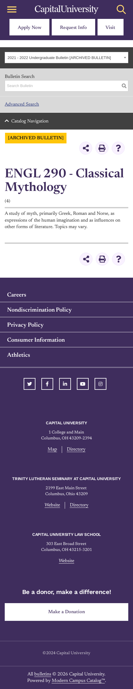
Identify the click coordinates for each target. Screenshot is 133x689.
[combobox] (66, 57)
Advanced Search (22, 104)
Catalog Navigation (29, 121)
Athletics (18, 355)
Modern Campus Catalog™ (78, 680)
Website (52, 505)
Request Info (73, 27)
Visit (110, 27)
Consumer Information (36, 340)
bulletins (42, 674)
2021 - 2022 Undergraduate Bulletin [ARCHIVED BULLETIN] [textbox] (59, 57)
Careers (16, 295)
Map (52, 449)
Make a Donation (66, 612)
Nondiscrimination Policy (39, 310)
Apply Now (29, 27)
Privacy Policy (25, 325)
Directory (76, 449)
